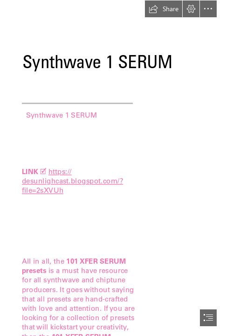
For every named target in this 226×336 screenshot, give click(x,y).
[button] (163, 8)
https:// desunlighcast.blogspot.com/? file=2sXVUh (72, 181)
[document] (113, 168)
